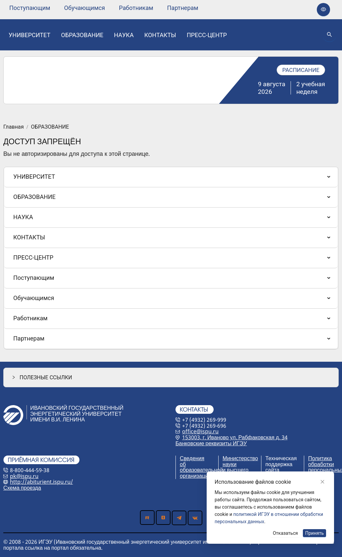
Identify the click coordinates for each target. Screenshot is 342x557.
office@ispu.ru (200, 431)
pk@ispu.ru (24, 476)
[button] (171, 377)
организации (195, 475)
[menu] (104, 8)
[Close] (322, 481)
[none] (29, 8)
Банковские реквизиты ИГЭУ (211, 443)
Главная (13, 127)
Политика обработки (321, 461)
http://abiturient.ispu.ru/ (41, 481)
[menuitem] (29, 8)
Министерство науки (240, 461)
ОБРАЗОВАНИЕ (50, 127)
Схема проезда (22, 487)
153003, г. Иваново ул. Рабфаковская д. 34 (235, 437)
